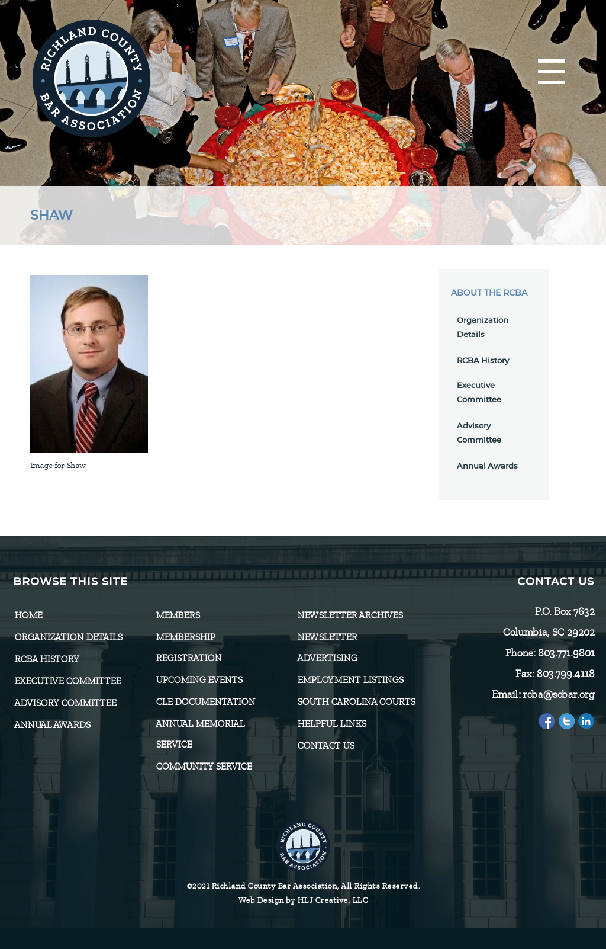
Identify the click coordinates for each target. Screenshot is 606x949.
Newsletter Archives (349, 615)
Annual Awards (487, 466)
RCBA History (483, 361)
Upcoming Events (199, 680)
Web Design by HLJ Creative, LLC (303, 900)
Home (28, 615)
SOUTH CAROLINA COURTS (356, 702)
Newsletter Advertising (327, 647)
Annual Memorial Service (200, 734)
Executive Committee (67, 681)
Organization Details (68, 637)
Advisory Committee (65, 703)
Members (177, 615)
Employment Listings (350, 680)
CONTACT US (325, 745)
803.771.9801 (565, 653)
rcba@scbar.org (558, 694)
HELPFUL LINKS (331, 724)
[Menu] (551, 72)
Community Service (204, 766)
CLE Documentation (205, 702)
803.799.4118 (565, 673)
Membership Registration (188, 647)
